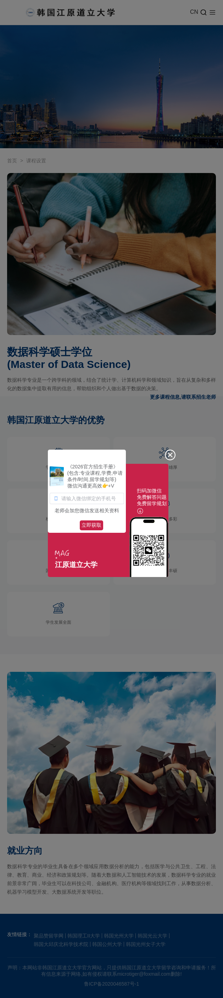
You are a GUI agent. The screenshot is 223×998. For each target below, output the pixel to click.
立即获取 (91, 525)
